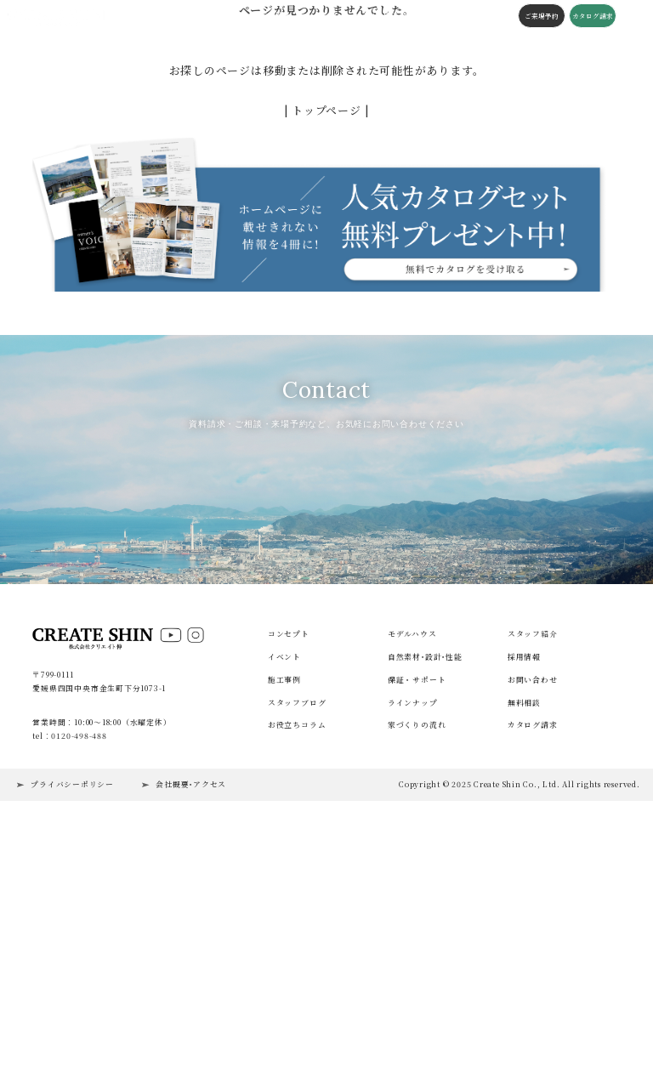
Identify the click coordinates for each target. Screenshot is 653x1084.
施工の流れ (398, 15)
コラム (362, 15)
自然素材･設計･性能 (425, 907)
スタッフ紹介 (533, 884)
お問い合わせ (533, 930)
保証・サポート (417, 930)
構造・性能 (268, 15)
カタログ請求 (588, 15)
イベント (148, 15)
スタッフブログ (318, 15)
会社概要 (438, 15)
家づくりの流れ (417, 975)
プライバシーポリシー (72, 1035)
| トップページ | (327, 110)
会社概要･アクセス (191, 1035)
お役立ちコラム (297, 975)
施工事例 (184, 15)
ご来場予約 (538, 15)
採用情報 (524, 907)
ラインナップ (413, 953)
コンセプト (224, 15)
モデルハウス (412, 884)
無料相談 (524, 953)
